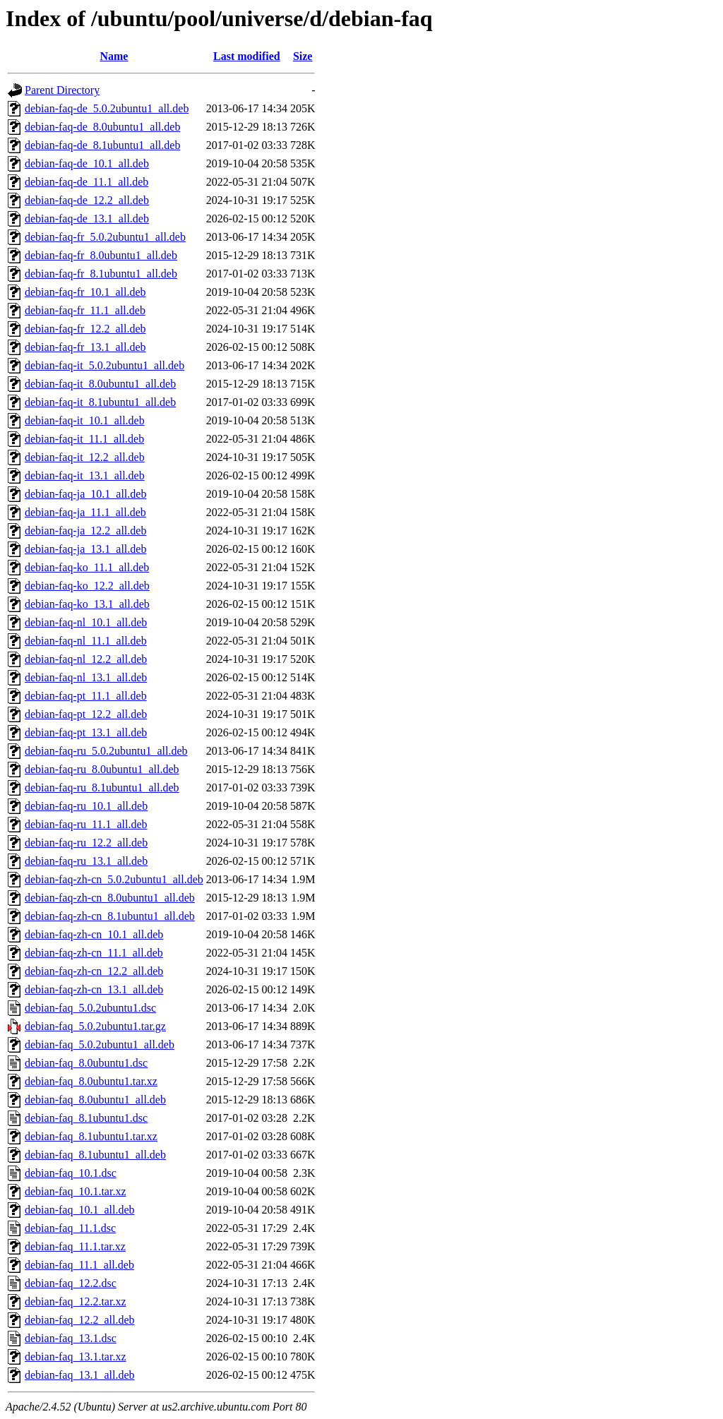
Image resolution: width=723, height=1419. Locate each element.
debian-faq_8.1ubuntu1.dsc (86, 1118)
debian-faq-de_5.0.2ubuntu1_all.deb (107, 108)
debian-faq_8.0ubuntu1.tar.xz (91, 1081)
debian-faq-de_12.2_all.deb (87, 200)
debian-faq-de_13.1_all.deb (87, 218)
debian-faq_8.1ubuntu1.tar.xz (91, 1136)
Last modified (246, 56)
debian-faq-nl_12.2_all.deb (86, 659)
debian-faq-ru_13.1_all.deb (86, 861)
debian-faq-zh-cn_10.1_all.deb (94, 934)
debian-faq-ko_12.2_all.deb (87, 586)
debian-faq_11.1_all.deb (79, 1265)
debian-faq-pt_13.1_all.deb (86, 732)
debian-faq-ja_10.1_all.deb (85, 494)
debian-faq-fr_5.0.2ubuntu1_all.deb (105, 237)
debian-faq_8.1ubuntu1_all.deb (95, 1155)
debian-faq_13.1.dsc (70, 1338)
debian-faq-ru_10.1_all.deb (86, 806)
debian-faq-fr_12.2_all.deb (85, 329)
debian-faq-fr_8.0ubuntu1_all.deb (101, 255)
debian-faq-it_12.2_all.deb (85, 457)
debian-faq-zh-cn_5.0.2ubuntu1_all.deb (114, 879)
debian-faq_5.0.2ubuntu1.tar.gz (95, 1026)
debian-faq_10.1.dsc (70, 1173)
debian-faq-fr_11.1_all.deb (85, 310)
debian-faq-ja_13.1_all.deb (85, 549)
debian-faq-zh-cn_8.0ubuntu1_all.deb (110, 898)
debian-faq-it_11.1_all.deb (84, 439)
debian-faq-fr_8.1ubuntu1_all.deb (101, 274)
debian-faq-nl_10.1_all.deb (86, 622)
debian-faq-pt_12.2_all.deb (86, 714)
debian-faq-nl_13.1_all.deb (86, 677)
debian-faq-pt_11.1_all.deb (86, 696)
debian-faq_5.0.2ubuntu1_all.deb (99, 1044)
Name (114, 56)
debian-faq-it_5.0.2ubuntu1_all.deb (104, 365)
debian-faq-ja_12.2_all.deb (85, 531)
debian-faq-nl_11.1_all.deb (86, 641)
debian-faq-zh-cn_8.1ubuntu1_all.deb (110, 916)
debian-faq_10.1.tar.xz (75, 1191)
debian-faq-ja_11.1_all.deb (85, 512)
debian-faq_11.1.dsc (70, 1228)
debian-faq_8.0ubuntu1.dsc (86, 1063)
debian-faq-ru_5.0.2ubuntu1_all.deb (106, 751)
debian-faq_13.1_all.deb (80, 1375)
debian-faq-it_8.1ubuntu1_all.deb (100, 402)
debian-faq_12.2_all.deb (80, 1320)
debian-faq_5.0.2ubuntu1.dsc (90, 1008)
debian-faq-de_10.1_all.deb (87, 163)
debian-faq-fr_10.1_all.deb (85, 292)
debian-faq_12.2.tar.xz (75, 1301)
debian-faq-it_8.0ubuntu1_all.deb (100, 384)
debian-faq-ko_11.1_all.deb (87, 567)
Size (303, 56)
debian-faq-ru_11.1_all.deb (86, 824)
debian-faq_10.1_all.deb (80, 1210)
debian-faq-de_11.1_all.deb (86, 182)
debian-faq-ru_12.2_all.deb (86, 843)
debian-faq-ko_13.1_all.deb (87, 604)
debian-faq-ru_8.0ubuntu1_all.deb (102, 769)
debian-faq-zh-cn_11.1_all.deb (94, 953)
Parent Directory (62, 90)
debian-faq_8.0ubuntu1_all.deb (95, 1100)
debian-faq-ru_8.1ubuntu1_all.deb (102, 788)
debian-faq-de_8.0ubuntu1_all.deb (102, 127)
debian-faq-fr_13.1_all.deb (85, 347)
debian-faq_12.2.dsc (70, 1283)
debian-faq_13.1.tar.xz (75, 1357)
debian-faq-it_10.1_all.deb (85, 420)
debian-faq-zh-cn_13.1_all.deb (94, 989)
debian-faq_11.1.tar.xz (75, 1246)
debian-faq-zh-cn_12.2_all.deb (94, 971)
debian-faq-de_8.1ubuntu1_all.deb (102, 145)
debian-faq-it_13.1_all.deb (85, 475)
